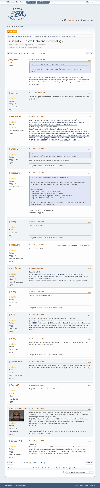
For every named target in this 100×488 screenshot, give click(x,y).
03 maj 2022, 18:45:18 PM (36, 245)
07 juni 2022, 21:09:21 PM (36, 338)
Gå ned (9, 53)
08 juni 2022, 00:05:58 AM (36, 385)
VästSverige (16, 116)
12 (37, 53)
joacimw (14, 93)
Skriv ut (89, 53)
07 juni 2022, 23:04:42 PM (36, 361)
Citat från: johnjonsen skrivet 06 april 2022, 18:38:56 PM (50, 177)
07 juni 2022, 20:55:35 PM (36, 314)
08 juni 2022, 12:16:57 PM (36, 441)
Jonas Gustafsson (19, 409)
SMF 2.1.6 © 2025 (10, 485)
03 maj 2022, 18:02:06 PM (36, 149)
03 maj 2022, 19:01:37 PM (36, 268)
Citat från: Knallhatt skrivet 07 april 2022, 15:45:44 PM (50, 64)
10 (33, 53)
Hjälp (76, 485)
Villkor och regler (83, 485)
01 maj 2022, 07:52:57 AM (36, 116)
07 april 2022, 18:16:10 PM (37, 93)
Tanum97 (15, 385)
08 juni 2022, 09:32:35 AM (36, 408)
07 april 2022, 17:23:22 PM (37, 59)
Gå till (64, 472)
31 (42, 53)
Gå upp (9, 463)
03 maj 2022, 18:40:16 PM (36, 221)
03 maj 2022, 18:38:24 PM (36, 173)
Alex (13, 315)
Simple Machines (21, 485)
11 (35, 53)
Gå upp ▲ (92, 485)
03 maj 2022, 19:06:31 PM (36, 291)
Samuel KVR (16, 362)
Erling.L (14, 149)
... (23, 53)
